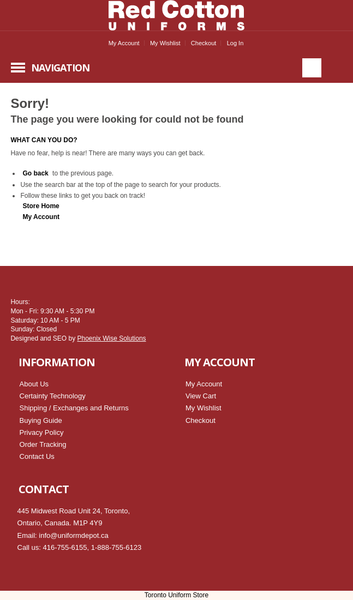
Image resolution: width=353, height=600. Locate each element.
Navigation (60, 67)
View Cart (201, 396)
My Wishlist (165, 43)
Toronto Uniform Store (176, 595)
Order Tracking (43, 444)
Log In (235, 43)
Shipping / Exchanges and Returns (74, 408)
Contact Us (37, 456)
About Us (34, 384)
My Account (124, 43)
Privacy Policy (42, 432)
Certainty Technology (53, 396)
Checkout (203, 43)
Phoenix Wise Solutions (111, 338)
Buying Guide (41, 420)
